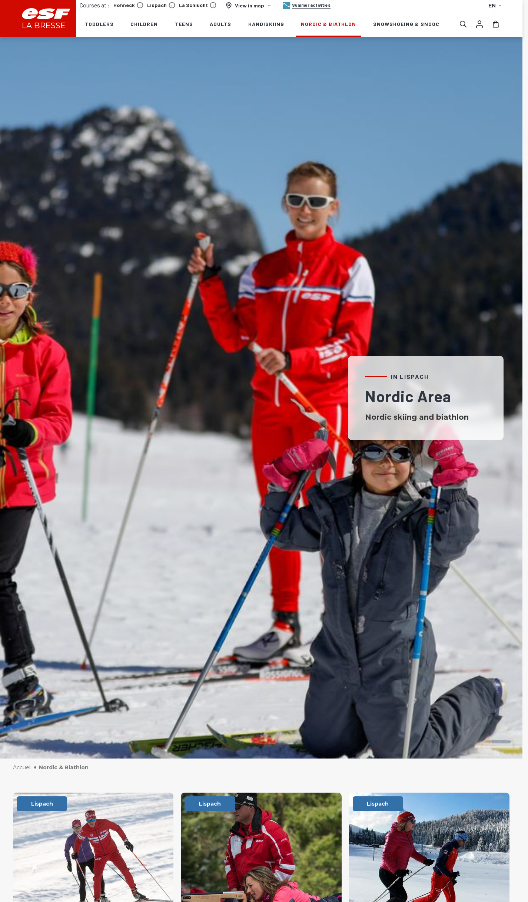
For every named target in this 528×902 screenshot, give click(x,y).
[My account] (479, 24)
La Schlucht (197, 5)
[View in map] (248, 5)
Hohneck (128, 5)
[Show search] (463, 24)
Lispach (161, 5)
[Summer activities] (306, 5)
